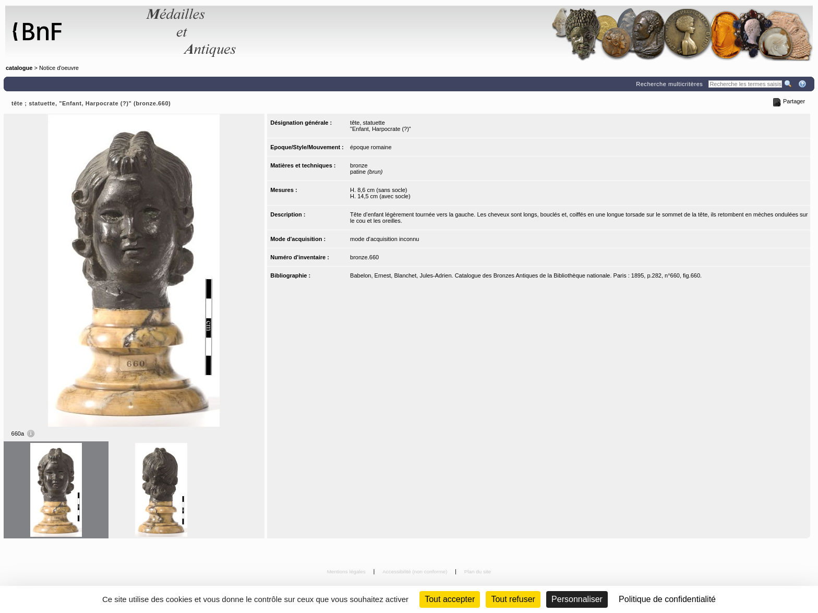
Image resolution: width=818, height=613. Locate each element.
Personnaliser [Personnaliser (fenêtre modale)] (577, 599)
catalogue (19, 68)
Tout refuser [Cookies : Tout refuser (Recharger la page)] (513, 599)
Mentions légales (347, 571)
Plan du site (477, 571)
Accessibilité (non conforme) (415, 571)
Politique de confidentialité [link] (667, 599)
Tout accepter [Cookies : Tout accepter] (450, 599)
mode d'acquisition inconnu (384, 239)
